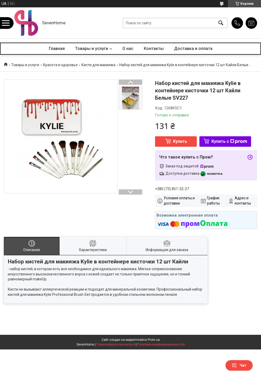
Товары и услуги (91, 48)
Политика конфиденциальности (161, 344)
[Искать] (221, 23)
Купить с (229, 141)
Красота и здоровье (60, 65)
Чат (239, 365)
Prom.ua (154, 340)
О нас (127, 48)
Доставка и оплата (193, 48)
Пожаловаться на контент (115, 344)
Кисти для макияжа (98, 65)
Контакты (154, 48)
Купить (180, 141)
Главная (57, 48)
